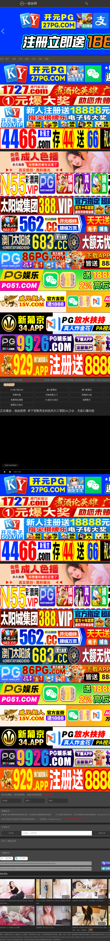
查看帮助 (48, 794)
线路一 (28, 801)
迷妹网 (32, 3)
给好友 (11, 833)
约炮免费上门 (52, 395)
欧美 (27, 59)
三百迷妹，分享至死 (29, 833)
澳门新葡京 (52, 390)
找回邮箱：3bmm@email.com (50, 819)
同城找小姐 (87, 395)
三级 (33, 59)
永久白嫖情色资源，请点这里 (33, 380)
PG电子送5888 (16, 390)
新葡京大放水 (17, 405)
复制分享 (102, 833)
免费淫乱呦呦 (17, 400)
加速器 (4, 801)
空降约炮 (17, 395)
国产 (7, 59)
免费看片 (87, 400)
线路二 (51, 801)
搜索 (47, 59)
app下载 (24, 3)
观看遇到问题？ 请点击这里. (75, 819)
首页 (2, 59)
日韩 (20, 59)
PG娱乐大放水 (51, 400)
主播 (14, 59)
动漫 (40, 59)
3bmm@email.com (81, 380)
